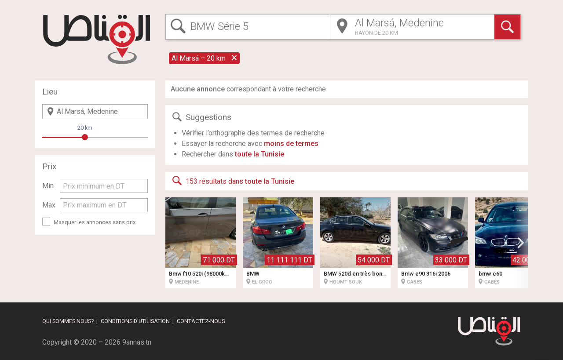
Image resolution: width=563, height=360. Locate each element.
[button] (521, 242)
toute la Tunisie (259, 154)
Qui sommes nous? (68, 321)
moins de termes (291, 143)
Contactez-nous (201, 321)
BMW (253, 273)
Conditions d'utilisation (135, 321)
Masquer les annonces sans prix (94, 222)
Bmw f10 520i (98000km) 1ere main (214, 273)
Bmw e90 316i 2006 (425, 273)
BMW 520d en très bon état (359, 273)
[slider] (85, 137)
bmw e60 (490, 273)
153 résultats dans (232, 180)
